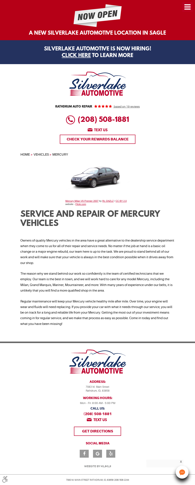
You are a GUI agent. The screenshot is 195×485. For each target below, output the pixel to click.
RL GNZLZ (108, 201)
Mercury (60, 154)
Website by (97, 466)
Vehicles (41, 154)
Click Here (76, 56)
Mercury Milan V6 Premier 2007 (82, 201)
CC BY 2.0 (121, 201)
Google (97, 454)
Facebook (84, 454)
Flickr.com (80, 204)
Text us (101, 130)
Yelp (110, 454)
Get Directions (97, 431)
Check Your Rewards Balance (98, 139)
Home (25, 154)
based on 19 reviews (126, 106)
